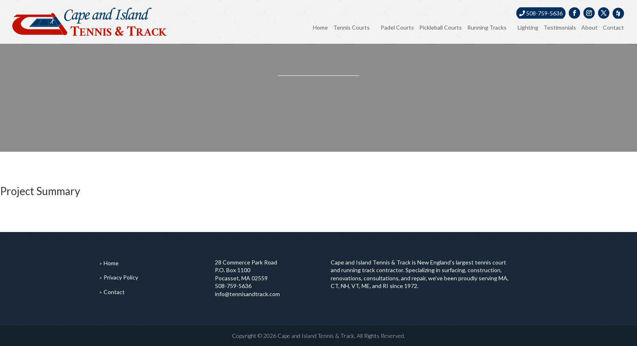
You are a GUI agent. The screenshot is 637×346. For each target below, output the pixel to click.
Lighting (528, 27)
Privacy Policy (121, 277)
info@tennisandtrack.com (247, 293)
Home (320, 27)
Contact (613, 27)
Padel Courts (397, 27)
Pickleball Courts (440, 27)
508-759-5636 (541, 13)
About (589, 27)
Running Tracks (487, 27)
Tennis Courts (351, 27)
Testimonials (560, 27)
